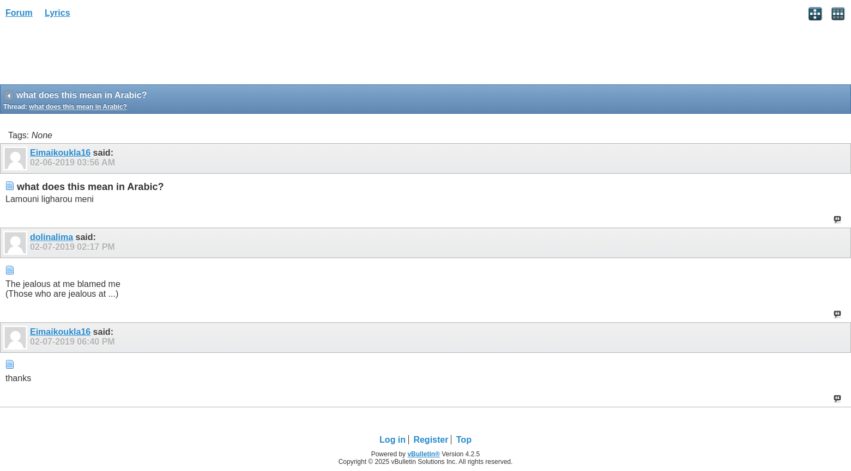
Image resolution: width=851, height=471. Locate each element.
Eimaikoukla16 (60, 152)
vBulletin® (423, 454)
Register (430, 439)
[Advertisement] (87, 55)
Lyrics (57, 12)
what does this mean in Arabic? (78, 107)
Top (464, 439)
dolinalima (51, 237)
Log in (392, 439)
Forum (19, 12)
